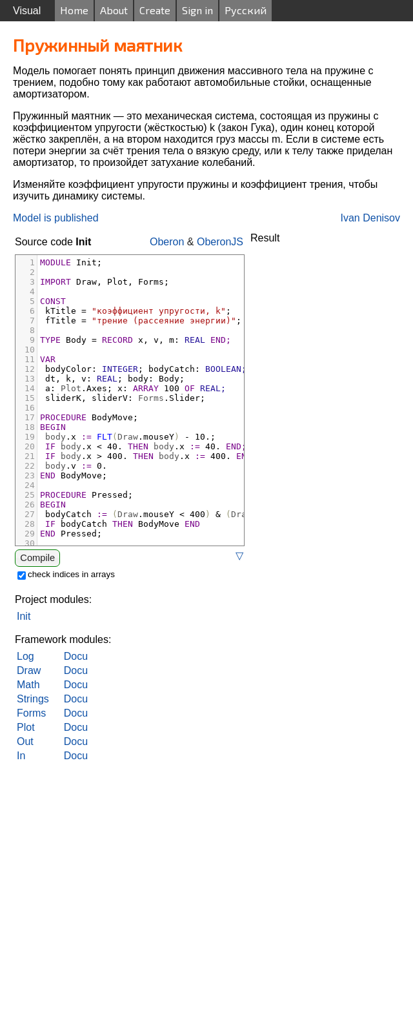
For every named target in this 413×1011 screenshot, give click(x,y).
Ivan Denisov (371, 217)
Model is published (56, 217)
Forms (31, 713)
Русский (246, 10)
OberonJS (220, 241)
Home (74, 10)
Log (25, 656)
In (21, 755)
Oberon (167, 241)
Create (154, 10)
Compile (37, 558)
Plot (26, 727)
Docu (76, 656)
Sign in (197, 10)
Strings (33, 698)
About (114, 10)
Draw (29, 670)
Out (25, 741)
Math (28, 684)
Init (23, 616)
